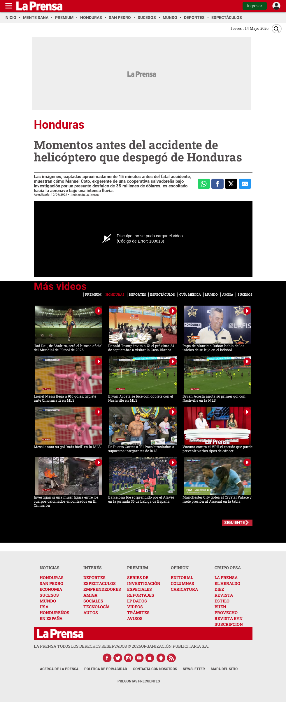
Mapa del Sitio (224, 669)
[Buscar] (277, 28)
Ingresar (254, 6)
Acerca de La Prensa (59, 669)
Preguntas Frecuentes (138, 681)
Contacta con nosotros (155, 669)
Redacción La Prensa (85, 195)
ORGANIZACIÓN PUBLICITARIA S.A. (175, 646)
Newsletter (194, 669)
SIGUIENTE (234, 522)
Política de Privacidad (105, 669)
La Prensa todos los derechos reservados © (87, 646)
